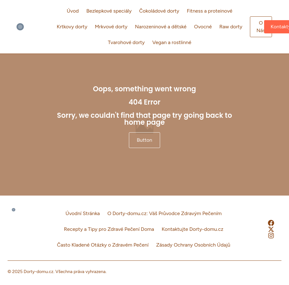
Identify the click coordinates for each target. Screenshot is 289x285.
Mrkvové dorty (111, 27)
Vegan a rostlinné (171, 42)
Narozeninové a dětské (160, 27)
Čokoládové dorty (159, 11)
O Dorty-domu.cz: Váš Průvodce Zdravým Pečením (164, 213)
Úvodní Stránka (83, 213)
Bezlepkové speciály (109, 11)
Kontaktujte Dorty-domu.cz (192, 229)
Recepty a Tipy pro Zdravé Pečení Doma (109, 229)
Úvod (73, 11)
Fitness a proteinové (210, 11)
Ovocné (203, 27)
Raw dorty (230, 27)
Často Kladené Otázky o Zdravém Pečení (103, 245)
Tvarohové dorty (126, 42)
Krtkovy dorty (72, 27)
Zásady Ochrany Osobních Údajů (193, 245)
